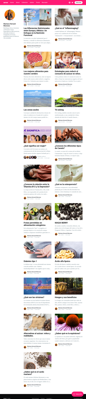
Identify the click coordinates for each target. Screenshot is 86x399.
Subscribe (78, 2)
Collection (25, 2)
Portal (38, 2)
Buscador (45, 2)
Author (32, 2)
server (5, 3)
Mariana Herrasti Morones (34, 45)
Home (12, 2)
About (17, 2)
